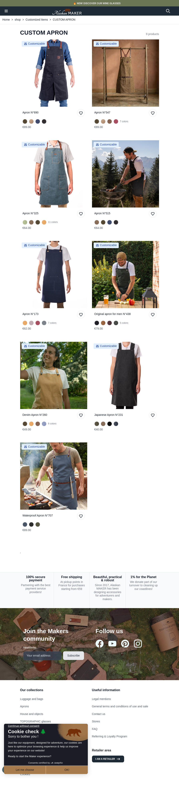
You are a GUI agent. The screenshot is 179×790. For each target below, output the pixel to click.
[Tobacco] (109, 121)
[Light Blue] (44, 423)
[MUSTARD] (103, 323)
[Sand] (31, 121)
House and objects (31, 714)
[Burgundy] (116, 121)
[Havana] (31, 222)
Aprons (24, 706)
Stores (96, 721)
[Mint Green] (25, 222)
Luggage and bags (31, 699)
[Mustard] (44, 222)
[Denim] (116, 423)
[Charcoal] (109, 423)
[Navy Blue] (37, 121)
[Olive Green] (25, 121)
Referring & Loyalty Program (109, 736)
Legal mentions (101, 699)
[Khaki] (37, 524)
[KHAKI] (116, 323)
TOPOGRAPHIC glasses (35, 721)
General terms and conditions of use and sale (120, 706)
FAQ (95, 729)
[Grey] (31, 323)
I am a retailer (108, 759)
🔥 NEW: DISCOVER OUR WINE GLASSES (97, 3)
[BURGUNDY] (109, 323)
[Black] (44, 121)
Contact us (98, 714)
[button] (6, 11)
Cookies (25, 774)
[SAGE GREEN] (44, 323)
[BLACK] (96, 323)
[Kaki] (96, 423)
